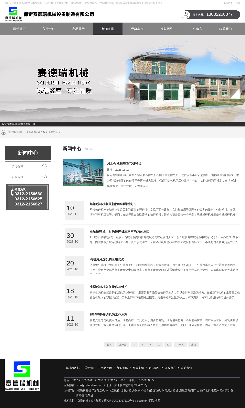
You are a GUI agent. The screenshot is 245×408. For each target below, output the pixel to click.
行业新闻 (17, 177)
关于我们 (49, 29)
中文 (238, 2)
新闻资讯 (107, 29)
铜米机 (142, 390)
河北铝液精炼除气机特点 (124, 163)
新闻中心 (53, 132)
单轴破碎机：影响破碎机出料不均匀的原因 (119, 231)
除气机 (89, 395)
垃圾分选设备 (129, 390)
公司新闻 (17, 166)
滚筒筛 (80, 395)
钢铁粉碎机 (84, 390)
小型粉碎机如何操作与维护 (108, 287)
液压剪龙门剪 (187, 390)
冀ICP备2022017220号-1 (119, 400)
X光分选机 (98, 390)
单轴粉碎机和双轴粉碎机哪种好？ (113, 204)
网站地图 (154, 400)
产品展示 (78, 29)
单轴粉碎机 (73, 367)
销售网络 (166, 29)
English (228, 2)
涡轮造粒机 (154, 390)
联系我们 (225, 29)
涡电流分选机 (170, 390)
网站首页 (19, 29)
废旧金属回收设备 (35, 132)
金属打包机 (203, 390)
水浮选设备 (113, 390)
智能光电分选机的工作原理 (108, 314)
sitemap (142, 400)
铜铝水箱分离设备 (222, 390)
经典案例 (137, 29)
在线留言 (196, 29)
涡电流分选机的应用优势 (107, 259)
